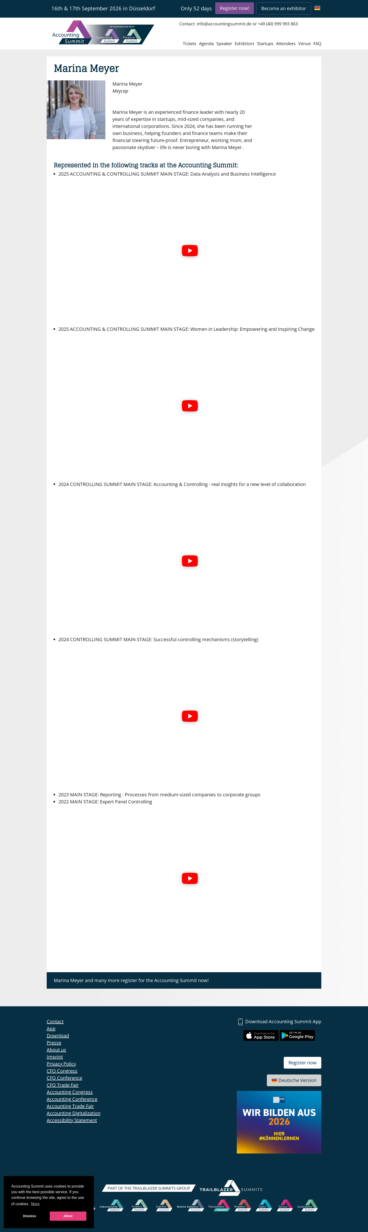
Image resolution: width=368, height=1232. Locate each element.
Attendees (286, 43)
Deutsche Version (294, 1080)
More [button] (35, 1204)
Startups (265, 43)
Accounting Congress (70, 1092)
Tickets (189, 43)
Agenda (206, 43)
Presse (54, 1042)
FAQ (317, 43)
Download (58, 1035)
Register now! (234, 8)
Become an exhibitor (283, 8)
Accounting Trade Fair (70, 1106)
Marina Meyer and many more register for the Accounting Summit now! (131, 980)
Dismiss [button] (29, 1216)
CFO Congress (62, 1071)
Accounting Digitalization (73, 1113)
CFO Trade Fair (63, 1085)
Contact (55, 1021)
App (51, 1028)
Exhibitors (244, 43)
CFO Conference (64, 1078)
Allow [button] (68, 1216)
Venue (304, 43)
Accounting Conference (72, 1099)
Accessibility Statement (72, 1120)
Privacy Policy (61, 1064)
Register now (302, 1062)
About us (56, 1049)
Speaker (224, 43)
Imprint (55, 1057)
